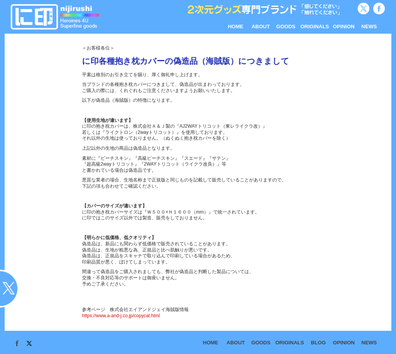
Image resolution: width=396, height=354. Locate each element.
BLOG (318, 342)
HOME (235, 26)
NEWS (369, 26)
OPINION (344, 26)
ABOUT (260, 26)
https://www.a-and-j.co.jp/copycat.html (121, 315)
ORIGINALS (314, 26)
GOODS (285, 26)
